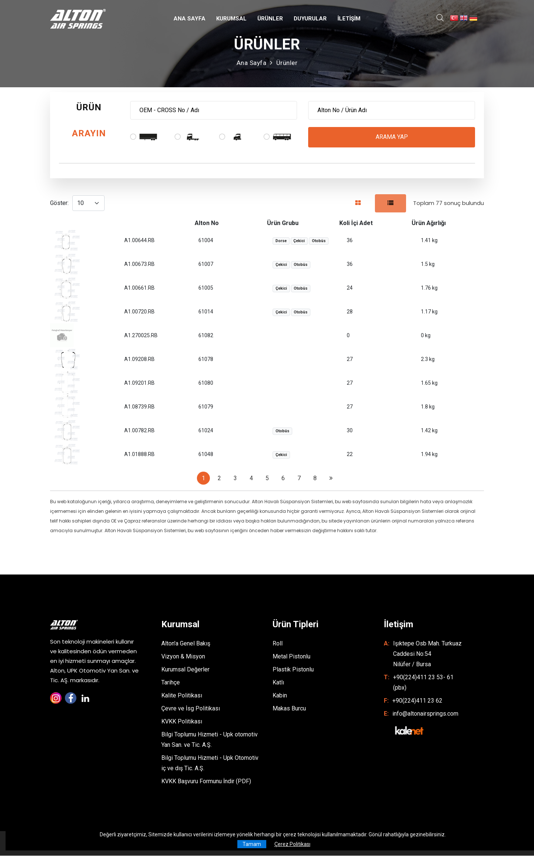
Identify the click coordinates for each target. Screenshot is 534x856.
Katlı (278, 682)
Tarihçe (170, 682)
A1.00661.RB (139, 288)
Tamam (252, 844)
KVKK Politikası (181, 721)
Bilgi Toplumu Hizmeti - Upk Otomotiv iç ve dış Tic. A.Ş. (209, 763)
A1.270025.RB (141, 336)
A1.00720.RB (139, 312)
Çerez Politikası (292, 844)
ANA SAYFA (189, 18)
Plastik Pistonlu (293, 669)
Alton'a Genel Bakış (185, 643)
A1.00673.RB (139, 264)
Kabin (280, 695)
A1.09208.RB (139, 359)
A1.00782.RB (139, 431)
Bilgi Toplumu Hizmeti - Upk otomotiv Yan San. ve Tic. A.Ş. (209, 740)
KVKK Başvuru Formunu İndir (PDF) (206, 781)
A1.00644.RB (139, 241)
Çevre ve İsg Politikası (190, 708)
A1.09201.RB (139, 383)
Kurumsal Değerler (185, 669)
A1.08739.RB (139, 407)
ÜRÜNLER (270, 18)
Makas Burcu (289, 708)
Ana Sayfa (252, 62)
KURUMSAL (231, 18)
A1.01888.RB (139, 455)
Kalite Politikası (181, 695)
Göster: (59, 203)
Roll (278, 643)
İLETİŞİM (348, 18)
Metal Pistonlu (291, 656)
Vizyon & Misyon (183, 656)
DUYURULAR (310, 18)
